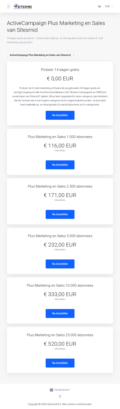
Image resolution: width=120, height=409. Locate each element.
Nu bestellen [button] (60, 115)
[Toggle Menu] (8, 6)
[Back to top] (60, 396)
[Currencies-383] (108, 6)
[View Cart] (100, 6)
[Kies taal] (60, 390)
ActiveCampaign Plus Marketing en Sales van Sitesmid (42, 55)
